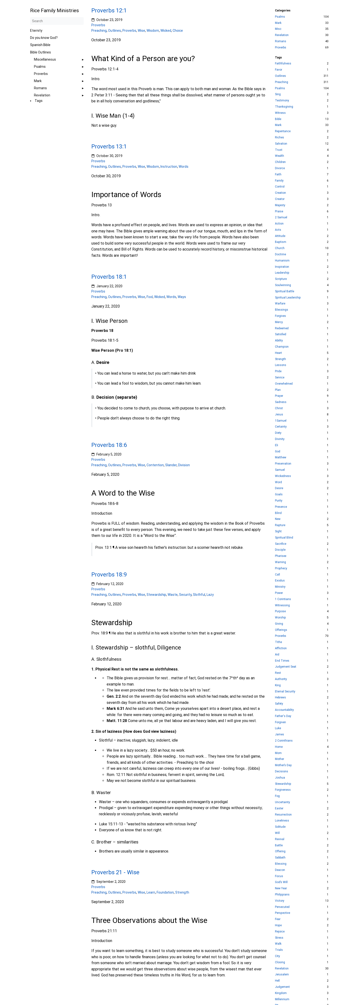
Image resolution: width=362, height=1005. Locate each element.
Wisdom (153, 30)
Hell (277, 980)
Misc (278, 29)
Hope (278, 925)
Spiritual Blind (284, 537)
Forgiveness (283, 789)
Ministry (280, 586)
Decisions (281, 771)
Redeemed (282, 328)
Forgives (280, 316)
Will (277, 833)
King (278, 685)
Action (279, 223)
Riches (279, 137)
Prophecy (281, 568)
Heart (278, 353)
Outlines (114, 30)
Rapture (280, 525)
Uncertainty (282, 802)
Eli (276, 445)
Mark (38, 81)
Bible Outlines (40, 52)
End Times (282, 660)
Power (279, 593)
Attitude (280, 236)
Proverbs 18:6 (109, 445)
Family (279, 180)
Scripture (281, 279)
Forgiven (280, 722)
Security (185, 594)
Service (279, 377)
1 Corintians (283, 599)
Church (280, 248)
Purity (278, 500)
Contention (155, 465)
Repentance (283, 131)
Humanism (282, 260)
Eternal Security (285, 691)
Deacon (280, 870)
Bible (278, 119)
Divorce (280, 168)
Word (278, 482)
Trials (279, 950)
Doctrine (280, 254)
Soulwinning (283, 285)
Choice (178, 30)
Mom (278, 753)
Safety (279, 703)
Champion (282, 346)
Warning (280, 562)
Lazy (210, 594)
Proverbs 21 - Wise (115, 872)
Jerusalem (282, 974)
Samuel (280, 469)
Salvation (281, 143)
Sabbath (280, 857)
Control (280, 186)
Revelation (42, 95)
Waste (173, 594)
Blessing (280, 863)
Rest (278, 673)
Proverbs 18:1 (109, 276)
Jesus (279, 414)
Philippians (282, 894)
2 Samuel (281, 217)
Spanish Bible (40, 45)
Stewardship (156, 594)
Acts (278, 229)
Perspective (282, 913)
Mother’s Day (283, 765)
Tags (39, 101)
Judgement (282, 987)
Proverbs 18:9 (109, 574)
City (277, 956)
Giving (279, 623)
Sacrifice (280, 543)
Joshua (280, 777)
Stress (279, 937)
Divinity (280, 439)
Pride (278, 371)
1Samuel (280, 420)
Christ (279, 408)
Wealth (279, 155)
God (277, 451)
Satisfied (280, 334)
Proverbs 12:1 (109, 10)
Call (277, 574)
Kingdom (281, 993)
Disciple (280, 549)
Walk (278, 943)
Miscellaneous (45, 59)
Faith (278, 174)
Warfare (280, 303)
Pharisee (280, 556)
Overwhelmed (284, 383)
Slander (171, 465)
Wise (141, 30)
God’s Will (281, 882)
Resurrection (283, 814)
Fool (150, 297)
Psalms (40, 66)
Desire (279, 488)
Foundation (165, 892)
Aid (277, 654)
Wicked (165, 30)
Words (183, 166)
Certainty (281, 426)
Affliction (281, 648)
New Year (281, 888)
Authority (281, 679)
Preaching (99, 30)
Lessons (280, 365)
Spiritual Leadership (288, 297)
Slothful (199, 594)
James (279, 734)
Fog (277, 796)
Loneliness (282, 820)
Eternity (36, 30)
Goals (279, 494)
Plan (278, 390)
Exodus (280, 580)
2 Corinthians (284, 740)
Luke (278, 728)
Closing (280, 962)
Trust (278, 150)
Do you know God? (44, 38)
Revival (279, 839)
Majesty (280, 205)
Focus (279, 876)
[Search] (57, 21)
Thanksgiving (284, 106)
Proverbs (41, 74)
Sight (278, 531)
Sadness (280, 402)
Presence (281, 506)
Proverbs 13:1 (109, 146)
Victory (279, 900)
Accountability (284, 710)
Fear (277, 919)
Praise (279, 211)
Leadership (282, 272)
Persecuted (282, 907)
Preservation (283, 463)
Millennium (282, 999)
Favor (278, 69)
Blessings (281, 309)
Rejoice (280, 931)
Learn (151, 892)
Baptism (280, 242)
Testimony (282, 100)
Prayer (279, 396)
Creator (280, 199)
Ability (279, 340)
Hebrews (280, 697)
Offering (280, 851)
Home (279, 747)
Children (280, 162)
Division (184, 465)
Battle (279, 845)
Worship (280, 617)
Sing (278, 94)
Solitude (280, 826)
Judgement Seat (285, 666)
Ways (182, 297)
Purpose (280, 611)
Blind (278, 513)
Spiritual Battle (284, 291)
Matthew (280, 457)
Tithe (278, 642)
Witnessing (282, 605)
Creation (280, 192)
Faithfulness (283, 63)
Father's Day (283, 716)
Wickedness (283, 476)
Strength (182, 892)
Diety (278, 432)
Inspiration (282, 266)
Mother (279, 759)
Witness (280, 113)
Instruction (168, 166)
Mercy (279, 322)
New (277, 519)
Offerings (281, 630)
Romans (40, 88)
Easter (279, 808)
